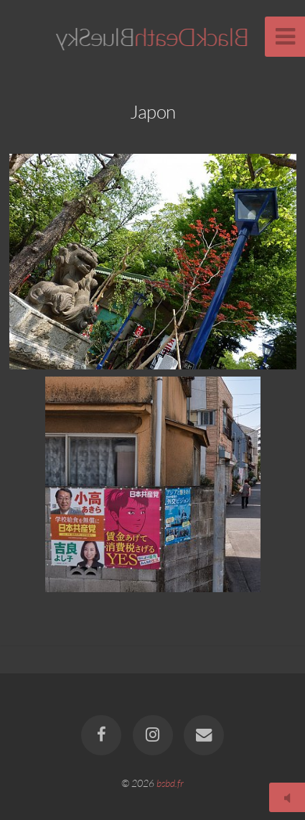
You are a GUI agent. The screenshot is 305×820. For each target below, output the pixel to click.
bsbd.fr (170, 783)
